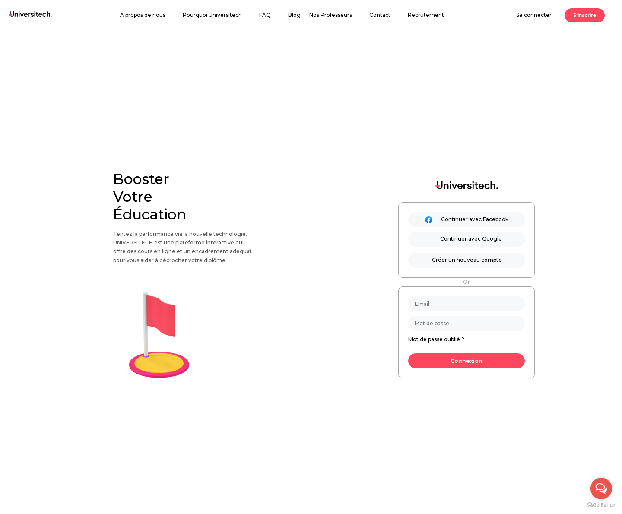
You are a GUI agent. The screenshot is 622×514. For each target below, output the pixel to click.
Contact (379, 15)
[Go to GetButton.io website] (601, 505)
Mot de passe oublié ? (436, 339)
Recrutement (426, 15)
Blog (294, 15)
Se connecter (534, 15)
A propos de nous (142, 15)
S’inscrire (584, 15)
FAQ (265, 15)
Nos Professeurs (330, 15)
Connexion (466, 361)
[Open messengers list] (601, 488)
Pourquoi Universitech (212, 15)
